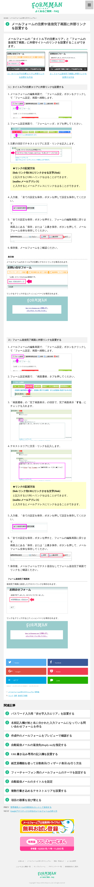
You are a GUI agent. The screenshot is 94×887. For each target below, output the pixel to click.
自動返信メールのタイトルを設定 (32, 781)
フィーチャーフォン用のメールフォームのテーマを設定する (48, 772)
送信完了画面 (22, 695)
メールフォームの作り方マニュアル (21, 692)
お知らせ (21, 861)
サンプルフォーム (40, 866)
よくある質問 (71, 861)
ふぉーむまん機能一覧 (23, 866)
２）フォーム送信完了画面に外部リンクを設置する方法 (68, 73)
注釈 (15, 695)
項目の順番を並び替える (26, 800)
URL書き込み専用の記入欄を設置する (34, 754)
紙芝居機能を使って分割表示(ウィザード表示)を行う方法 (46, 763)
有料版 (37, 692)
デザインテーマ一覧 (55, 866)
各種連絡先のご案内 (71, 866)
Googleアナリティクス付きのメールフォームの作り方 (33, 811)
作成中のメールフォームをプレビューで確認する (41, 735)
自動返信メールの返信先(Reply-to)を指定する (39, 745)
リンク (10, 695)
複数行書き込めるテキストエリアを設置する (39, 790)
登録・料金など (59, 861)
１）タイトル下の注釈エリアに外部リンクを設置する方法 (26, 73)
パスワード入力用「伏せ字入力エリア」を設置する (42, 713)
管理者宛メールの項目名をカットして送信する (31, 807)
